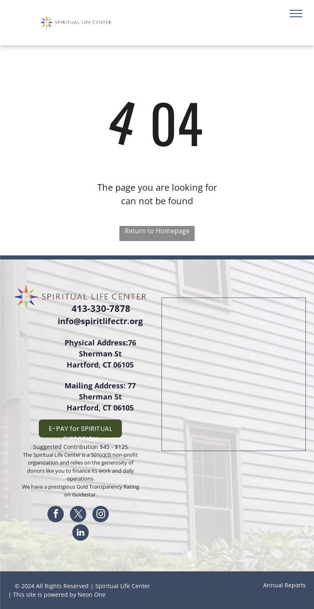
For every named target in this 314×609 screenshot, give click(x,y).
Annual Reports (284, 585)
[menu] (296, 13)
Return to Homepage (157, 230)
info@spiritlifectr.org (100, 321)
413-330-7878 (101, 308)
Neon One (91, 594)
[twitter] (78, 515)
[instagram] (100, 515)
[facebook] (55, 515)
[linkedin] (80, 533)
